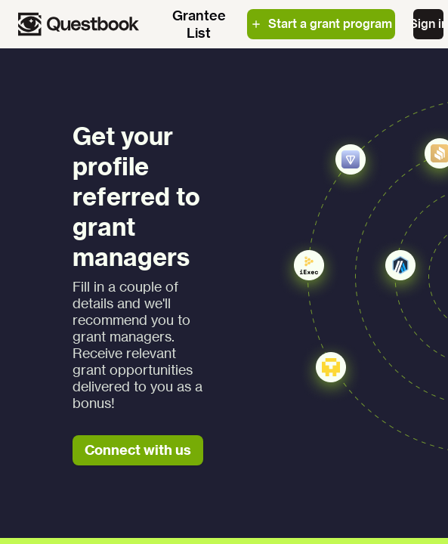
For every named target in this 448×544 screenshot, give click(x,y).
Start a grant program (321, 23)
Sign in (428, 23)
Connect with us (138, 450)
